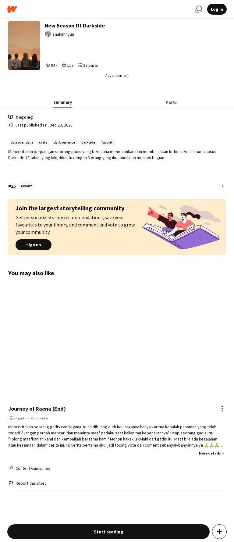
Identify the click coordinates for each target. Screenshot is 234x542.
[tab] (62, 104)
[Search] (198, 9)
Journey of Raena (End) (37, 408)
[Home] (98, 9)
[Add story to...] (219, 531)
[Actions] (222, 409)
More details (212, 453)
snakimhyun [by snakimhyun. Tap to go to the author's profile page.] (63, 34)
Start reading (108, 532)
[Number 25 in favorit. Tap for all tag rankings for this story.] (117, 186)
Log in (217, 9)
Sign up (33, 244)
